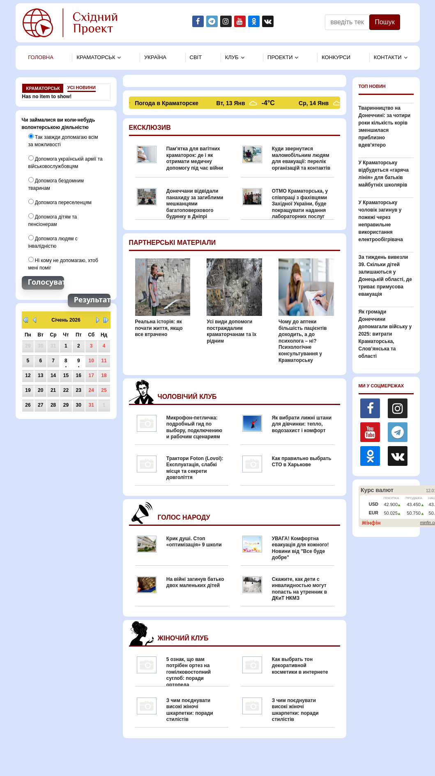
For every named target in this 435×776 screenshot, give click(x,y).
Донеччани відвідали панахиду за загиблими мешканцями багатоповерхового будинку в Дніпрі (194, 203)
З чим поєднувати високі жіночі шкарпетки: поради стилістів (189, 710)
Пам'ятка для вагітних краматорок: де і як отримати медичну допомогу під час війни (194, 158)
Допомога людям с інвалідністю (53, 242)
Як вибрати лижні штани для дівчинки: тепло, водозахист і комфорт (301, 424)
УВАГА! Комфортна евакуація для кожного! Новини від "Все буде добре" (300, 548)
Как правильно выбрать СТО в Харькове (301, 462)
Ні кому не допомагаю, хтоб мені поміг (63, 264)
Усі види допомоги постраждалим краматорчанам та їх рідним (231, 331)
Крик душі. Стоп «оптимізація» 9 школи (194, 542)
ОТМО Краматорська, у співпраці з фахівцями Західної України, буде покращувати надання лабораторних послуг (300, 203)
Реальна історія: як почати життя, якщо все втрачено (159, 328)
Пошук (384, 21)
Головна (40, 57)
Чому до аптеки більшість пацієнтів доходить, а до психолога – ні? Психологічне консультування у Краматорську (302, 341)
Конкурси (336, 57)
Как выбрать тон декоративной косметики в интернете (300, 665)
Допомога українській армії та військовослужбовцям (65, 162)
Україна (155, 57)
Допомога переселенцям (60, 202)
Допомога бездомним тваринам (56, 184)
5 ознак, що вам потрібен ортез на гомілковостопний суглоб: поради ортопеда (188, 672)
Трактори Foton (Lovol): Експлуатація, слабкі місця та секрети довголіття (194, 468)
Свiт (196, 57)
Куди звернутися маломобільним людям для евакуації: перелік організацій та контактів (301, 158)
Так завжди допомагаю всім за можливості (63, 140)
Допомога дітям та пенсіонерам (52, 220)
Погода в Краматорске (168, 103)
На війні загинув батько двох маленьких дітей (195, 582)
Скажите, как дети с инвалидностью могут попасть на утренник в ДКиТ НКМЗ (299, 588)
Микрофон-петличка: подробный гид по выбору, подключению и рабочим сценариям (194, 427)
